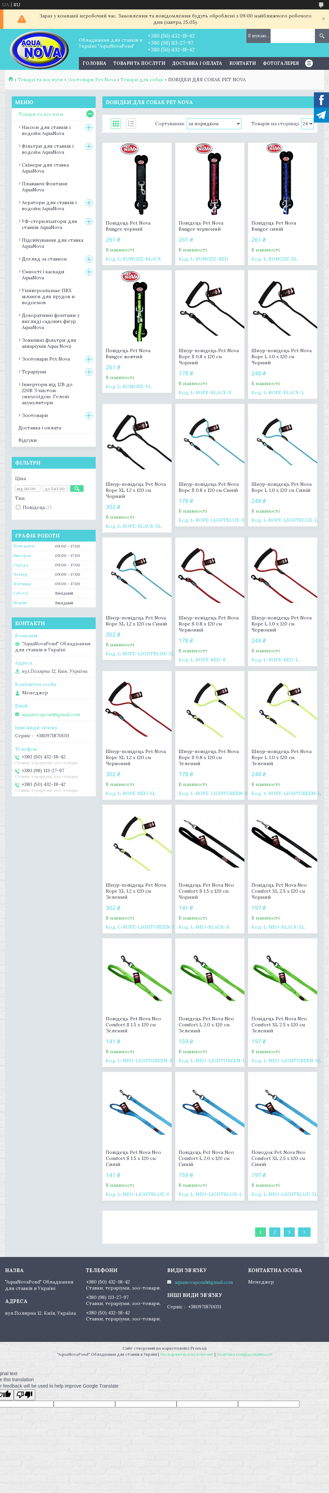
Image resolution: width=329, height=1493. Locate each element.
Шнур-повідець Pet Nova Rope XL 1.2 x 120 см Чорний (136, 490)
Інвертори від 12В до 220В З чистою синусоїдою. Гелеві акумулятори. (47, 393)
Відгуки (27, 440)
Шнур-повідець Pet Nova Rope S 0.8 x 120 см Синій (209, 487)
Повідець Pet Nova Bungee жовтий (128, 353)
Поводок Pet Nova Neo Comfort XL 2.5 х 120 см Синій (278, 1158)
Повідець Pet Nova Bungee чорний (128, 226)
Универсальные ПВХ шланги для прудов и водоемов (48, 296)
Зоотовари (35, 415)
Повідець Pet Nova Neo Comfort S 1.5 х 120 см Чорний (206, 891)
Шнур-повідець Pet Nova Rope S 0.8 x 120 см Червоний (209, 624)
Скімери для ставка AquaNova (45, 168)
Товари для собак (142, 80)
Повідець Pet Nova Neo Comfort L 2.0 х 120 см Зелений (206, 1025)
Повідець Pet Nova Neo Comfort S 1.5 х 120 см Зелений (133, 1025)
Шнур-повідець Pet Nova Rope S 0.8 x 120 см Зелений (209, 757)
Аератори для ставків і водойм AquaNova (49, 205)
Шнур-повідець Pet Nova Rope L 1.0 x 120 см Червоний (281, 624)
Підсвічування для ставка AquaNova (52, 243)
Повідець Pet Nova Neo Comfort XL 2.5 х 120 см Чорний (279, 891)
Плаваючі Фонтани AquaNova (44, 187)
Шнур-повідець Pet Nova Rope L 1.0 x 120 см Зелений (281, 757)
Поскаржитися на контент (187, 1354)
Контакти (242, 63)
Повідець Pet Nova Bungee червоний (201, 226)
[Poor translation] (24, 1394)
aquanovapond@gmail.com (50, 714)
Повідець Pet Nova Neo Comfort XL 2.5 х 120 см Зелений (279, 1025)
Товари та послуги (139, 63)
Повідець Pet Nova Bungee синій (273, 226)
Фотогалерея (281, 63)
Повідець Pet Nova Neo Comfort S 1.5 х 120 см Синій (133, 1158)
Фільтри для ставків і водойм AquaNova (48, 149)
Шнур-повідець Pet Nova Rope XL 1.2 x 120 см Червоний (136, 757)
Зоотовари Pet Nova (92, 80)
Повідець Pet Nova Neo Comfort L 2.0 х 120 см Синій (206, 1158)
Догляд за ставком (44, 259)
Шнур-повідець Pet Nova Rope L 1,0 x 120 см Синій (281, 487)
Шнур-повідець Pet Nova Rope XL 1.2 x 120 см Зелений (136, 891)
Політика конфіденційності (244, 1354)
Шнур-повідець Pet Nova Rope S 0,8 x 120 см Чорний (209, 356)
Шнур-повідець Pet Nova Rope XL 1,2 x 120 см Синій (136, 621)
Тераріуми (34, 372)
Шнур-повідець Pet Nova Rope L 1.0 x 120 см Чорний (281, 356)
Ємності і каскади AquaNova (43, 275)
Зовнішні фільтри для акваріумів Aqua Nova (49, 343)
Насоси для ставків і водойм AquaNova (46, 130)
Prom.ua (198, 1348)
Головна (94, 63)
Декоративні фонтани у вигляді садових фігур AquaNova (51, 321)
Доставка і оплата (197, 63)
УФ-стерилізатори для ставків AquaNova (49, 224)
